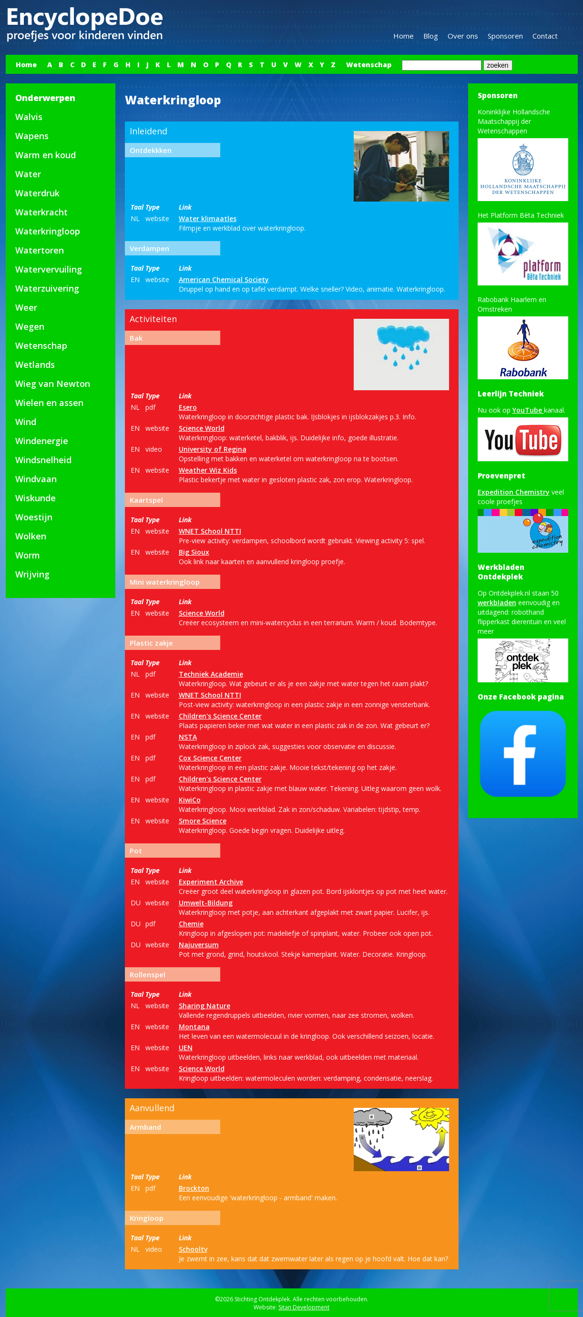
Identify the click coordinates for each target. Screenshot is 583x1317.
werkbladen (497, 602)
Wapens (32, 136)
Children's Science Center (220, 715)
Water (28, 174)
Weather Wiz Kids (208, 470)
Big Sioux (194, 552)
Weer (26, 307)
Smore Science (202, 820)
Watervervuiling (48, 269)
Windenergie (41, 440)
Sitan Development (303, 1307)
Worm (27, 555)
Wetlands (35, 364)
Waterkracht (41, 212)
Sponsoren (505, 36)
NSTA (188, 736)
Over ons (463, 36)
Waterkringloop (47, 231)
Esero (188, 407)
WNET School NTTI (210, 531)
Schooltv (193, 1249)
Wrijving (32, 574)
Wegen (29, 326)
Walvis (28, 116)
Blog (430, 36)
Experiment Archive (211, 881)
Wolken (30, 536)
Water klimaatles (207, 218)
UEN (186, 1047)
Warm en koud (45, 155)
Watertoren (39, 250)
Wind (25, 421)
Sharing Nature (204, 1005)
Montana (194, 1026)
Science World (202, 428)
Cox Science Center (210, 757)
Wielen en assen (49, 402)
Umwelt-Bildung (206, 902)
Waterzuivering (47, 288)
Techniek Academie (211, 674)
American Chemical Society (224, 279)
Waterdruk (37, 193)
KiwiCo (190, 799)
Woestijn (33, 517)
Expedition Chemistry (514, 491)
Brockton (194, 1188)
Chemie (191, 923)
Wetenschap (368, 64)
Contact (545, 36)
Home (403, 36)
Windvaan (36, 479)
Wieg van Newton (52, 383)
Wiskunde (35, 498)
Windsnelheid (43, 460)
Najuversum (199, 944)
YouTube (528, 410)
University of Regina (212, 449)
